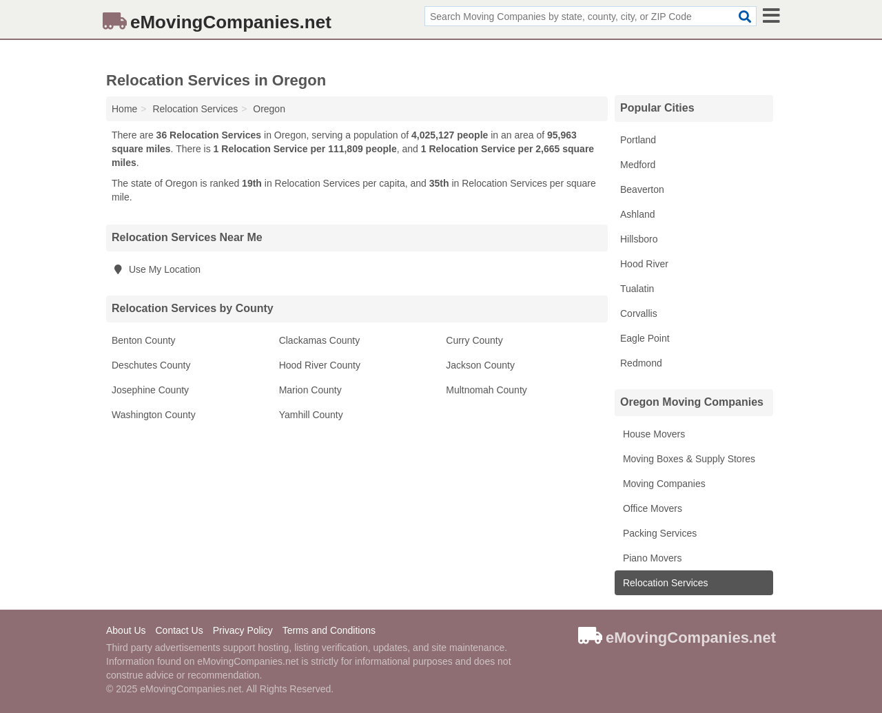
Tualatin (637, 288)
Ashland (637, 214)
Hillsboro (638, 239)
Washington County (154, 414)
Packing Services (658, 533)
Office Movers (651, 508)
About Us (126, 630)
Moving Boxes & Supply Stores (687, 458)
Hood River (644, 263)
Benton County (144, 340)
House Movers (652, 434)
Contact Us (179, 630)
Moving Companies (663, 483)
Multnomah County (486, 389)
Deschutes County (151, 365)
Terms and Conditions (329, 630)
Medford (637, 164)
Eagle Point (645, 338)
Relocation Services (664, 582)
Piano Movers (650, 558)
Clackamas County (319, 340)
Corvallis (638, 313)
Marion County (310, 389)
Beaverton (642, 189)
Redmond (641, 363)
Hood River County (319, 365)
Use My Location (156, 269)
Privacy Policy (243, 630)
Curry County (474, 340)
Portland (638, 139)
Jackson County (480, 365)
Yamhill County (311, 414)
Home (124, 108)
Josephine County (150, 389)
